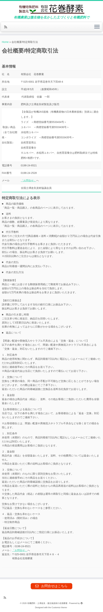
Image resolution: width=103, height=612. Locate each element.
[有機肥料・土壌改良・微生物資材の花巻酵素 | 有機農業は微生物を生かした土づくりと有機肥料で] (51, 8)
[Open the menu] (97, 27)
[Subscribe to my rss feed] (7, 27)
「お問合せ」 (28, 180)
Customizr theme (59, 607)
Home (5, 41)
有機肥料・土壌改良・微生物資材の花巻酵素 (47, 603)
